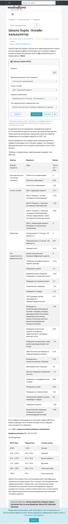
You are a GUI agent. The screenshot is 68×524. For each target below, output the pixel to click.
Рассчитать (36, 114)
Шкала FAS (43, 504)
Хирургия (18, 44)
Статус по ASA (16, 86)
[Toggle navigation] (9, 3)
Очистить (47, 114)
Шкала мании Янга (33, 502)
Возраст (14, 68)
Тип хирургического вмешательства (25, 103)
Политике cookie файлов (34, 515)
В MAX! (16, 114)
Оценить (12, 41)
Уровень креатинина (19, 95)
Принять (34, 520)
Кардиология (26, 44)
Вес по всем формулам (29, 504)
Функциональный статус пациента (24, 77)
